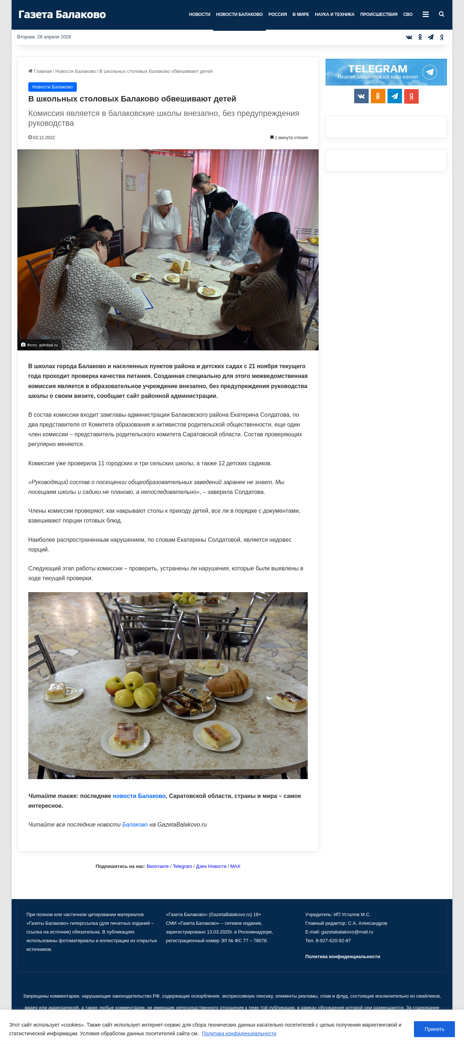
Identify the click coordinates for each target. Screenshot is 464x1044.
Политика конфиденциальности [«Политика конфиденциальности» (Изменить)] (342, 956)
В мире (301, 14)
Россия (278, 14)
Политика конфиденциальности (239, 1033)
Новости (200, 14)
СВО (408, 14)
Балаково (135, 825)
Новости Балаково (239, 14)
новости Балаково (139, 796)
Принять (434, 1029)
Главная (40, 71)
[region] (232, 1027)
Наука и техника (335, 14)
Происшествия (378, 14)
